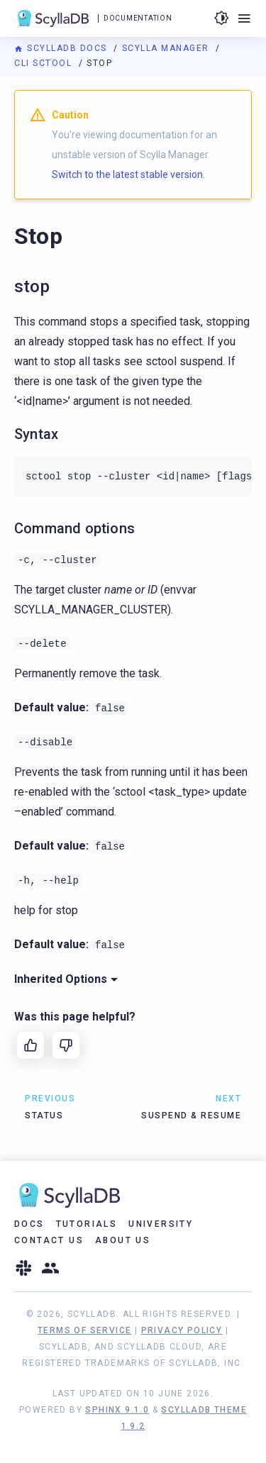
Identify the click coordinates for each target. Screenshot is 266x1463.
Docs (29, 1224)
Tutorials (87, 1224)
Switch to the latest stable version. (128, 174)
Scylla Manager (167, 48)
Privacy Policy (182, 1330)
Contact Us (49, 1240)
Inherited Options (66, 979)
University (160, 1224)
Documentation (138, 18)
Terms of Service (84, 1330)
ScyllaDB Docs (62, 48)
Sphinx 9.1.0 (117, 1410)
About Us (122, 1240)
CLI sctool (44, 63)
